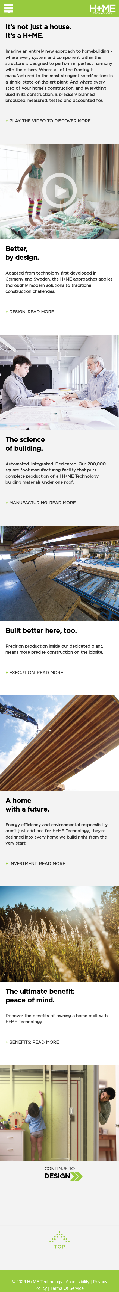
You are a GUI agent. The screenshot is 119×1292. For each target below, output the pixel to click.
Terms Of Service (67, 1288)
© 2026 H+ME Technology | (38, 1281)
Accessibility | (79, 1281)
